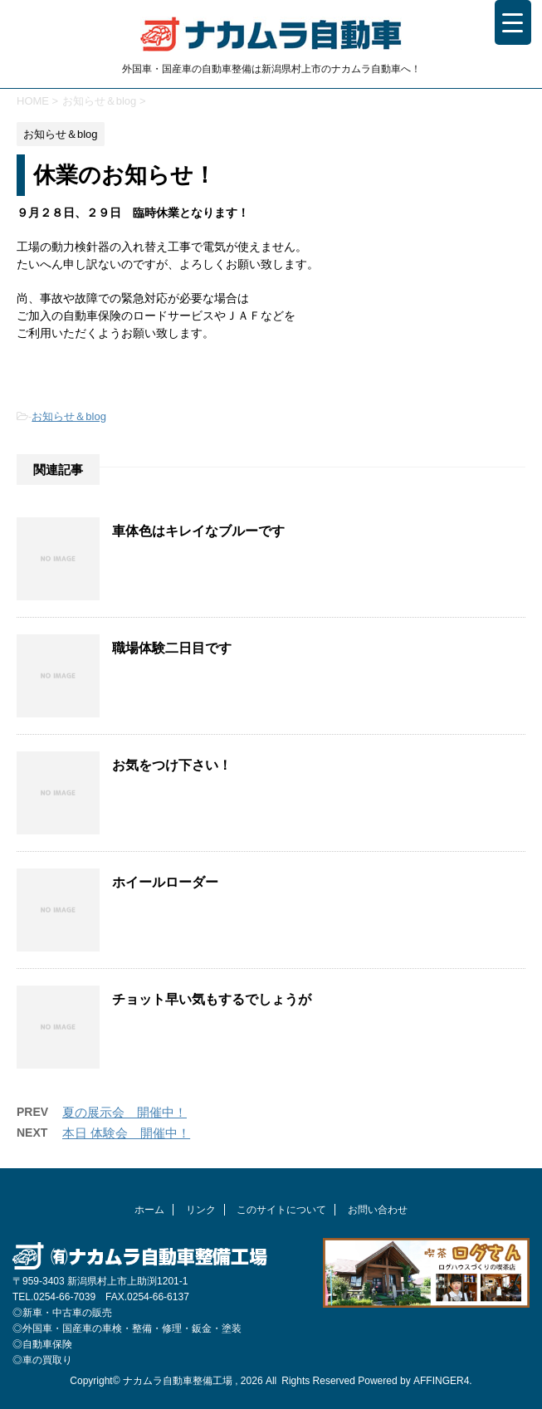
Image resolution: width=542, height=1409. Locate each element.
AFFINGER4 (441, 1381)
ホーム (149, 1210)
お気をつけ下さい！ (172, 765)
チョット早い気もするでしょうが (211, 999)
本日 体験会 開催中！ (126, 1133)
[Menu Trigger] (513, 22)
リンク (201, 1210)
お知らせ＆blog (69, 416)
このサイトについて (281, 1210)
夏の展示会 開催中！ (124, 1112)
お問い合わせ (378, 1210)
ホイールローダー (165, 882)
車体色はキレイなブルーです (198, 531)
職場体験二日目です (172, 648)
